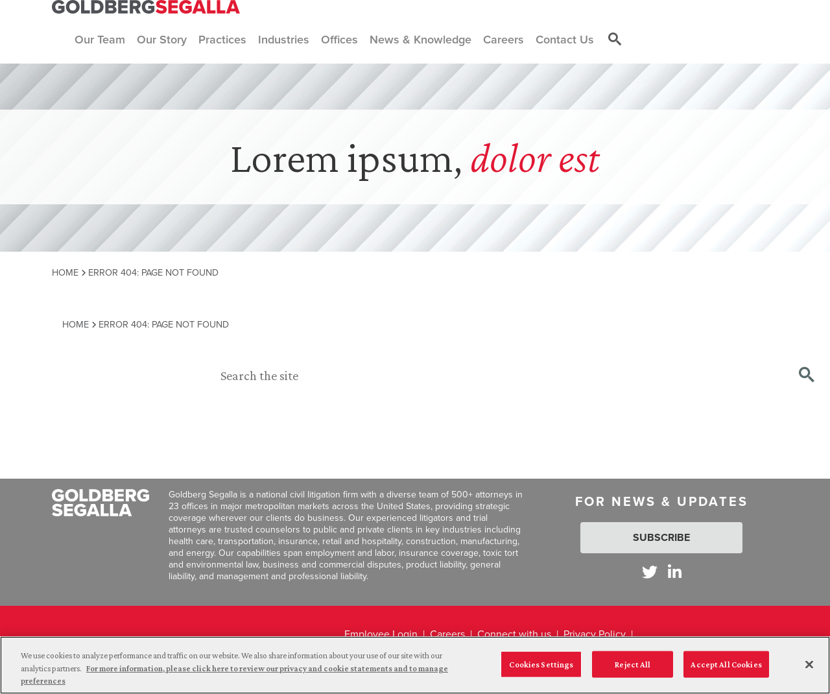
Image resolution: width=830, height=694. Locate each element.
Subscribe (661, 537)
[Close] (809, 664)
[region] (415, 665)
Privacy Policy (594, 634)
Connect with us (514, 634)
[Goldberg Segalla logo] (146, 7)
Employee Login (381, 634)
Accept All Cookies (726, 664)
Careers (447, 634)
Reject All (632, 664)
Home (65, 272)
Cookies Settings (541, 664)
